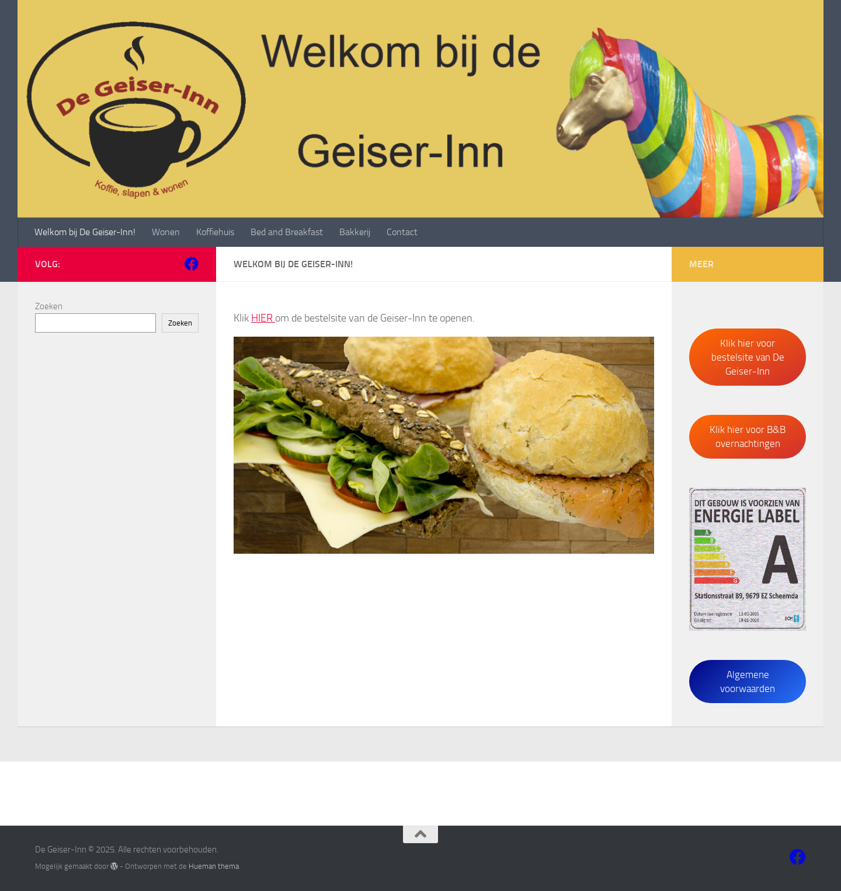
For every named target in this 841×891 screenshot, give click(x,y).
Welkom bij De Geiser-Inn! (84, 231)
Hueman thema (214, 866)
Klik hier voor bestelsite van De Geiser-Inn (747, 357)
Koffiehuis (215, 231)
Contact (402, 231)
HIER (263, 318)
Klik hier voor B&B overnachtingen (748, 436)
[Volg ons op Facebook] (192, 264)
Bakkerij (354, 231)
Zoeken (48, 306)
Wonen (166, 231)
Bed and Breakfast (287, 231)
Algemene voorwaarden (747, 681)
